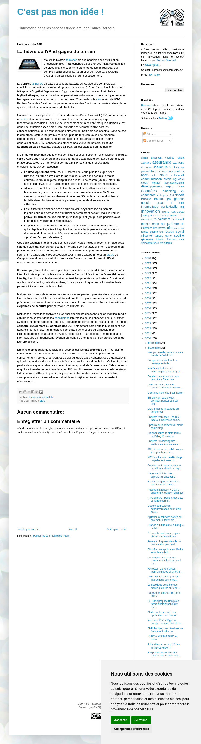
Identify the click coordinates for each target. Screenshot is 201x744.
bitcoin (161, 171)
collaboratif (177, 175)
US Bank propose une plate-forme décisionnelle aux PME (164, 604)
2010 (148, 338)
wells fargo (166, 242)
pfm (169, 227)
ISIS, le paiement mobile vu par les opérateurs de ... (165, 451)
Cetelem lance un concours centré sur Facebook (163, 378)
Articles (149, 134)
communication (151, 179)
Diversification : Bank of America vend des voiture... (165, 386)
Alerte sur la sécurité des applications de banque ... (164, 614)
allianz (144, 157)
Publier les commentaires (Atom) (51, 535)
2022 (148, 278)
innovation (150, 211)
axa (175, 162)
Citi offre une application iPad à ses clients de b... (165, 551)
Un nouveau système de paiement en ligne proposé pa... (164, 560)
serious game (163, 235)
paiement (175, 223)
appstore (146, 162)
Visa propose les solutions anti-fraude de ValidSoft (165, 354)
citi (153, 175)
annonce (37, 83)
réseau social (174, 231)
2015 (148, 313)
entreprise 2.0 (165, 195)
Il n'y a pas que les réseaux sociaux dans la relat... (163, 483)
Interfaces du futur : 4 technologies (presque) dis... (165, 370)
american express (162, 157)
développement (151, 186)
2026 (148, 258)
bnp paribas (175, 171)
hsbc (181, 202)
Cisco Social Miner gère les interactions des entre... (163, 578)
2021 (148, 283)
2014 (148, 318)
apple (181, 157)
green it (164, 202)
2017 (148, 303)
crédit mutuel (150, 182)
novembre (154, 347)
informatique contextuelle (159, 206)
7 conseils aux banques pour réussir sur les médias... (164, 535)
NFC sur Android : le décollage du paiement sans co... (165, 459)
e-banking (169, 191)
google (145, 202)
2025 (148, 263)
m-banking (172, 215)
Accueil (72, 529)
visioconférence (150, 242)
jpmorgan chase (150, 215)
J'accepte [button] (120, 720)
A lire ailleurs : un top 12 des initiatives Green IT (164, 646)
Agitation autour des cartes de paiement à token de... (165, 519)
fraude (158, 199)
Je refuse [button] (141, 720)
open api (158, 224)
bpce (144, 175)
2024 (148, 268)
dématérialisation (174, 182)
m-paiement (162, 219)
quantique (179, 228)
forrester (146, 199)
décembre (154, 342)
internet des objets (173, 211)
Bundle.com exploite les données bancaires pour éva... (163, 400)
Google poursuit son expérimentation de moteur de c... (164, 508)
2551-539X (154, 74)
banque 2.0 (164, 167)
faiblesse (71, 59)
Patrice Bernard (166, 60)
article (24, 119)
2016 (148, 308)
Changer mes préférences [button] (131, 729)
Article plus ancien (116, 529)
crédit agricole (174, 179)
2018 (148, 298)
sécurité (41, 397)
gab (168, 199)
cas (98, 99)
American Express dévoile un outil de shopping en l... (164, 543)
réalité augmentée (152, 231)
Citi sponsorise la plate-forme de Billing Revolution (164, 434)
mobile (32, 397)
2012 (148, 328)
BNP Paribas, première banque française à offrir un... (165, 630)
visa (181, 239)
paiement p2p (149, 227)
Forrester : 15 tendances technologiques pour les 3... (165, 570)
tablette (49, 397)
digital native (175, 186)
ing (182, 206)
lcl (163, 215)
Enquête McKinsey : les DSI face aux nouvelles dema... (164, 418)
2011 (148, 333)
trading (171, 239)
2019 (148, 293)
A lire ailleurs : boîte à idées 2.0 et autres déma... (165, 499)
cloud (163, 175)
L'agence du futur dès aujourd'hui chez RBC (162, 475)
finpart (179, 195)
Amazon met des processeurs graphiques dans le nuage (165, 467)
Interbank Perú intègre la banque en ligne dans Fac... (165, 622)
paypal (162, 227)
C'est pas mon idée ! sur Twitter (165, 392)
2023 (148, 273)
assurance (161, 162)
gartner (179, 199)
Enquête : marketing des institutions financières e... (164, 443)
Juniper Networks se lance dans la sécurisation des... (164, 654)
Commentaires (153, 140)
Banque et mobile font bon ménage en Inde (162, 362)
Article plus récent (28, 529)
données (149, 191)
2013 (148, 323)
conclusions (62, 318)
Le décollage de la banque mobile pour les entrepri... (164, 586)
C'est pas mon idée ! (60, 12)
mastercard (177, 219)
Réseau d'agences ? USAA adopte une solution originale (165, 491)
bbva (152, 171)
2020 (148, 288)
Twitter (163, 118)
